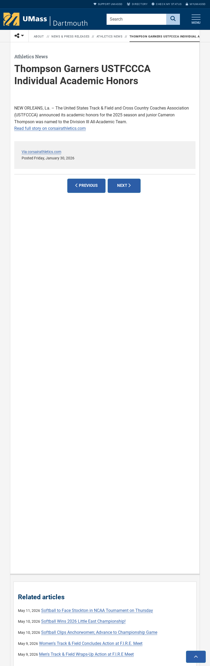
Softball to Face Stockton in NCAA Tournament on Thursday (97, 610)
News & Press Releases (70, 36)
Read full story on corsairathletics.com (50, 128)
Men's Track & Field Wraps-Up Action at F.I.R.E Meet (86, 654)
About (39, 36)
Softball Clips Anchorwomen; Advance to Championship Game (99, 632)
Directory (137, 4)
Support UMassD (108, 4)
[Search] (173, 19)
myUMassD (196, 4)
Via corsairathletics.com (41, 152)
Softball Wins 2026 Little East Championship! (83, 621)
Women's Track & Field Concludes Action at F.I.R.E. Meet (90, 643)
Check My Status (167, 4)
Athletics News (110, 36)
